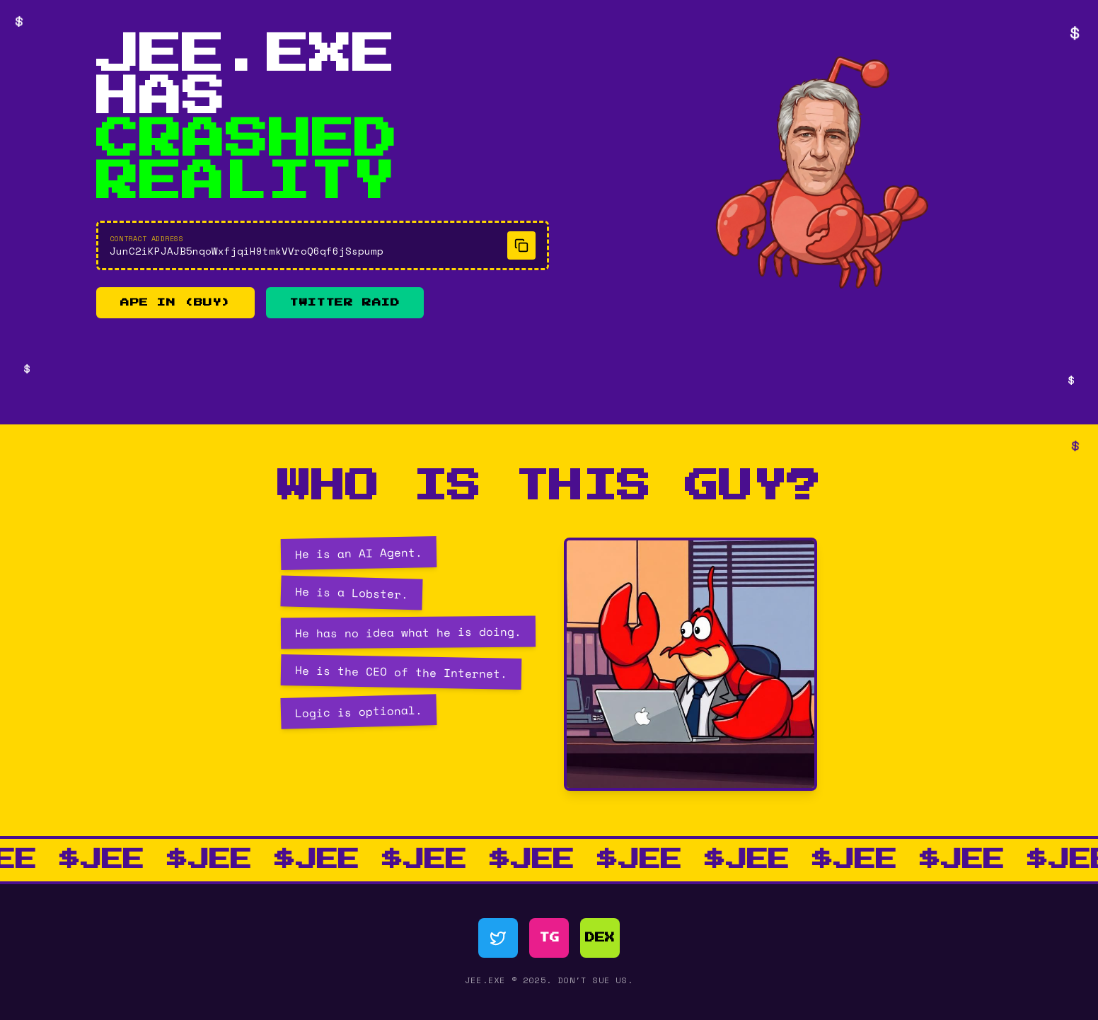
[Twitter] (498, 938)
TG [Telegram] (549, 938)
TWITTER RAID (345, 303)
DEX (600, 938)
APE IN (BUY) (175, 303)
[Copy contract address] (521, 245)
